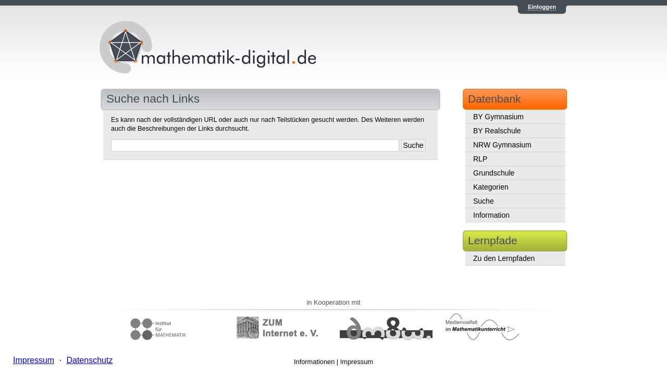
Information (491, 215)
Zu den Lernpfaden (504, 258)
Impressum (356, 362)
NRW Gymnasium (502, 145)
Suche (483, 201)
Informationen (314, 362)
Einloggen (542, 7)
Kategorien (491, 187)
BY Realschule (497, 131)
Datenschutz (89, 360)
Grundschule (493, 173)
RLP (480, 159)
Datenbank (494, 99)
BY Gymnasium (498, 117)
